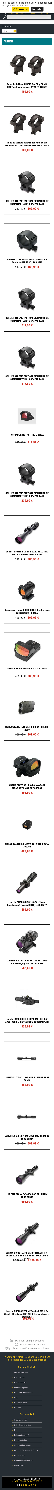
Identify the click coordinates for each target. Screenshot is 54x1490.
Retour (17, 1430)
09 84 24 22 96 (29, 1485)
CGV (16, 1398)
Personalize (37, 9)
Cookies (17, 1408)
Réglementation (20, 1440)
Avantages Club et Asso (23, 1460)
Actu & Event (19, 1465)
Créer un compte (21, 1420)
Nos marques (19, 1378)
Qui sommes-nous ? (22, 1373)
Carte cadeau (19, 1455)
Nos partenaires (20, 1383)
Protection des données (23, 1393)
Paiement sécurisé (21, 1435)
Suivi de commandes (22, 1425)
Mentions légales (21, 1388)
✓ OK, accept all (20, 9)
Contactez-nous (20, 1403)
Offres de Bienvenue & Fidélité (26, 1450)
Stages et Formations (22, 1445)
